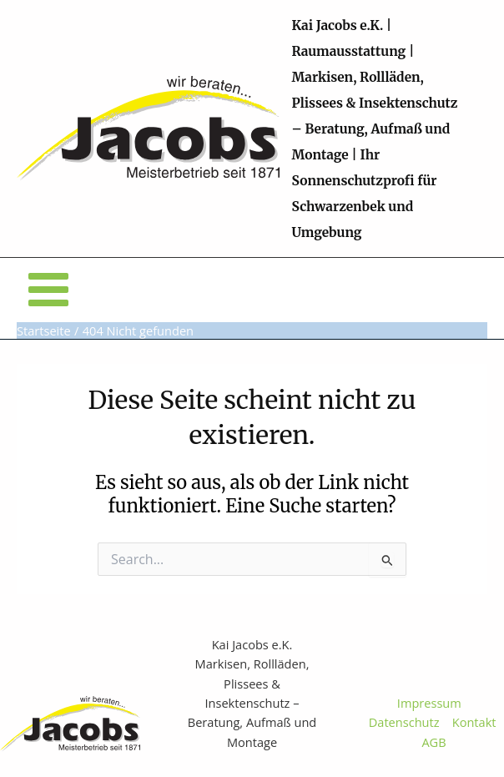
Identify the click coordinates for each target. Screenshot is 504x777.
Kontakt (477, 722)
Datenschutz (404, 722)
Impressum (429, 702)
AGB (433, 742)
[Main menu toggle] (48, 289)
